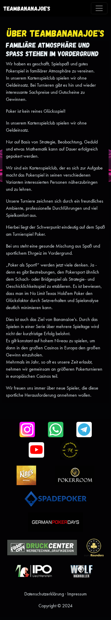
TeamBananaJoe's (27, 8)
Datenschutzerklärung (44, 594)
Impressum (77, 594)
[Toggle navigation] (99, 8)
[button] (27, 429)
